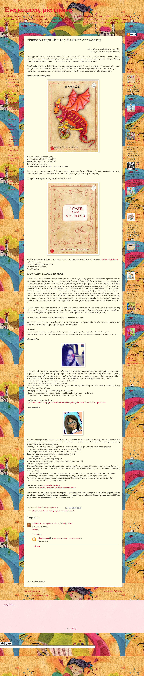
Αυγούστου (12, 91)
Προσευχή (11, 129)
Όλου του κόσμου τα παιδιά (13, 103)
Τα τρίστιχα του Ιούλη (138, 190)
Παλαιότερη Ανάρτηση (112, 591)
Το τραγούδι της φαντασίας (13, 151)
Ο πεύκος (10, 133)
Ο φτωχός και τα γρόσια (13, 120)
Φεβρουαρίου (12, 184)
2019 (8, 63)
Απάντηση (35, 530)
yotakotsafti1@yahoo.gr (109, 259)
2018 (8, 67)
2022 (8, 53)
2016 (8, 73)
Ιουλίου (10, 94)
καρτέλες (58, 511)
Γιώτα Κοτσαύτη (48, 511)
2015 (8, 193)
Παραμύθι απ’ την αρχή (137, 166)
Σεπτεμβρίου (12, 86)
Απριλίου (11, 178)
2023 (8, 50)
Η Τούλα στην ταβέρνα (12, 159)
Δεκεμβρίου (12, 76)
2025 (8, 43)
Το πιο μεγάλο (12, 112)
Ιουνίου (10, 171)
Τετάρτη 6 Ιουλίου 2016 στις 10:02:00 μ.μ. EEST (67, 538)
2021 (8, 57)
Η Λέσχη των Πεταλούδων (138, 136)
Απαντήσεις (38, 534)
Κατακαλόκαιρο (13, 167)
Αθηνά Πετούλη (37, 511)
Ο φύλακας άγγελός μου (12, 98)
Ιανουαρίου (12, 189)
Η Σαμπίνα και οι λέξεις (13, 146)
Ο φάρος (10, 116)
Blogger (74, 629)
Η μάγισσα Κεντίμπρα (12, 108)
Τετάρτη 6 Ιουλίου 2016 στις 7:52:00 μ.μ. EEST (57, 523)
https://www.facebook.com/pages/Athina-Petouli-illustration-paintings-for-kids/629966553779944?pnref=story (66, 402)
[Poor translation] (8, 643)
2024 (8, 47)
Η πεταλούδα (138, 331)
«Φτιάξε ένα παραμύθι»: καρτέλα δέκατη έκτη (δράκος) (13, 138)
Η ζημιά (10, 155)
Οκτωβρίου (11, 82)
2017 (8, 70)
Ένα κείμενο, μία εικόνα (38, 9)
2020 (8, 60)
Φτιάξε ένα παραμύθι (68, 511)
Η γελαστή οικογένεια (12, 125)
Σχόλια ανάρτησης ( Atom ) (40, 595)
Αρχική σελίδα (71, 591)
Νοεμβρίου (11, 79)
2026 (8, 40)
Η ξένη (10, 163)
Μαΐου (10, 174)
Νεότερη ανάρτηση (32, 591)
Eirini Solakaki (37, 523)
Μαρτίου (11, 181)
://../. (58, 488)
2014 (8, 197)
